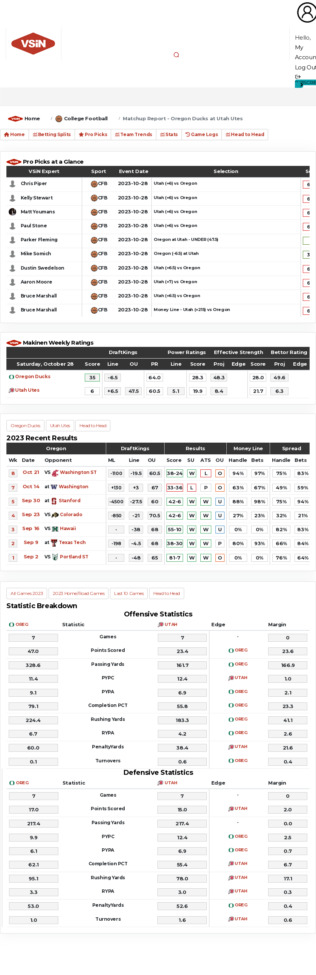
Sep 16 (30, 528)
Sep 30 (31, 500)
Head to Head (245, 134)
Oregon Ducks (32, 376)
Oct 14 (31, 486)
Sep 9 (31, 542)
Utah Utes (27, 390)
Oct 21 (31, 472)
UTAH (171, 624)
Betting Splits (52, 134)
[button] (176, 55)
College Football (86, 118)
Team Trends (133, 134)
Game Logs (202, 134)
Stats (169, 134)
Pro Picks (93, 134)
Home (32, 118)
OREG (21, 624)
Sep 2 (31, 556)
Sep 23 (31, 514)
